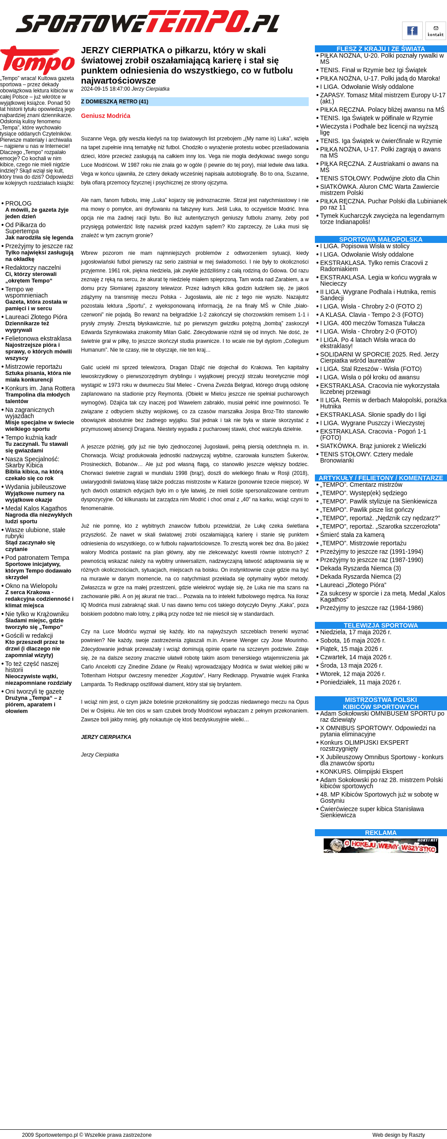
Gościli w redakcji (34, 645)
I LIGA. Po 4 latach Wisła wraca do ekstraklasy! (367, 342)
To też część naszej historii (38, 673)
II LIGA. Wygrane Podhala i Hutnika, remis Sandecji (378, 294)
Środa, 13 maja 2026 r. (351, 665)
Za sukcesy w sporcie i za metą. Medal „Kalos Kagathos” (382, 596)
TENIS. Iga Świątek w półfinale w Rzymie (376, 117)
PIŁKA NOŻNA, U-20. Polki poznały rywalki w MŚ (382, 58)
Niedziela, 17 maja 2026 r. (356, 632)
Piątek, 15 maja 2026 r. (351, 648)
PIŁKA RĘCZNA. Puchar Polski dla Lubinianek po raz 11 (383, 204)
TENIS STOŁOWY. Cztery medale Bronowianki (366, 457)
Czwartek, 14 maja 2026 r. (356, 657)
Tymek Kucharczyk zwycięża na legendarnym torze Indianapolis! (382, 218)
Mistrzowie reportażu (38, 373)
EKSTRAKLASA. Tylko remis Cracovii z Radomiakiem (374, 265)
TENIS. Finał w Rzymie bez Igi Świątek (373, 69)
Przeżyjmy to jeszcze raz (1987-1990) (371, 559)
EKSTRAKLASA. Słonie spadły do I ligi (373, 414)
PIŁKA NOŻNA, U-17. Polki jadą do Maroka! (380, 78)
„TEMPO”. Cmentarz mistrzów (361, 484)
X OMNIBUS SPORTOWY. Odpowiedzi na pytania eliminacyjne (378, 731)
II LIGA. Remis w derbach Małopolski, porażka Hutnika (383, 403)
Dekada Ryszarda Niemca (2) (360, 576)
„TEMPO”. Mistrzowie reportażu (363, 543)
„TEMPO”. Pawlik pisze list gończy (367, 509)
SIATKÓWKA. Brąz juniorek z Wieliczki (373, 445)
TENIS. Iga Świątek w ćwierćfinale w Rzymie (381, 140)
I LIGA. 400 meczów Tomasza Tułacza (372, 323)
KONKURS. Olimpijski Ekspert (361, 771)
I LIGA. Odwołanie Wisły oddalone (367, 86)
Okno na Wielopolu (39, 595)
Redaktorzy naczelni (33, 274)
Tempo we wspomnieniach (36, 299)
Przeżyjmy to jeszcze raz (39, 252)
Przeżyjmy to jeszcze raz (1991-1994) (371, 551)
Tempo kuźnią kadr (36, 444)
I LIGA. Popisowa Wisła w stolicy (365, 246)
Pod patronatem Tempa (38, 567)
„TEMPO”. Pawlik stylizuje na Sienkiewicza (378, 501)
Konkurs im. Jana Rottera (40, 394)
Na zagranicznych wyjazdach (39, 419)
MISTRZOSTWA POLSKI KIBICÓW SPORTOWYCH (381, 703)
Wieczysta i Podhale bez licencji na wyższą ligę (379, 129)
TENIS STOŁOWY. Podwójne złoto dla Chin (380, 178)
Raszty (417, 1135)
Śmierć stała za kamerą (352, 534)
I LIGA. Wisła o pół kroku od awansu (370, 377)
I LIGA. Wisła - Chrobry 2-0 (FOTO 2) (371, 306)
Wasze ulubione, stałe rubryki (35, 539)
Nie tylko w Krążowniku (37, 620)
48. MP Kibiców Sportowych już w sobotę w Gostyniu (379, 797)
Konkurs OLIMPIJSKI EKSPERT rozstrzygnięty (364, 745)
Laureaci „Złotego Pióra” (353, 584)
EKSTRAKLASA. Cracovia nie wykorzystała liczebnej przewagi (380, 388)
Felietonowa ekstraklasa (38, 348)
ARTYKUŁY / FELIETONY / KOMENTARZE (381, 477)
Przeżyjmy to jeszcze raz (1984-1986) (371, 607)
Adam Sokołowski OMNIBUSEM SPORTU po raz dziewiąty (382, 716)
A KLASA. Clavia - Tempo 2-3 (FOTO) (371, 314)
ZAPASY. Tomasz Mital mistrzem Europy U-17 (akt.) (383, 98)
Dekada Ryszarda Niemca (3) (360, 568)
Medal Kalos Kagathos (38, 515)
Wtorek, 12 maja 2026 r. (353, 673)
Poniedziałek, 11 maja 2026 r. (360, 682)
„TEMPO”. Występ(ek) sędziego (363, 492)
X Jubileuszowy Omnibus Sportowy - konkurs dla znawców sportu (381, 760)
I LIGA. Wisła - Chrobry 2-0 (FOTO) (368, 331)
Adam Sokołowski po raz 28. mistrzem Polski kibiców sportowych (381, 783)
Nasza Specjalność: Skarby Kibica (34, 468)
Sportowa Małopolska (380, 239)
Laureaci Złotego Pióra (36, 323)
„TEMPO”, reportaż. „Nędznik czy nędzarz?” (380, 518)
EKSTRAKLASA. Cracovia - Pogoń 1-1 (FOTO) (373, 434)
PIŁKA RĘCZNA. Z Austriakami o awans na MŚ (379, 166)
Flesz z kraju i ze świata (381, 48)
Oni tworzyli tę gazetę (34, 701)
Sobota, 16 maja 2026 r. (353, 640)
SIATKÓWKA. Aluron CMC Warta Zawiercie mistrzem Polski (379, 189)
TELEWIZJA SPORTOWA (381, 625)
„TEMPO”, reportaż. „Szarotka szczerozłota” (380, 526)
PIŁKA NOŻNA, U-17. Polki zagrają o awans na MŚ (380, 152)
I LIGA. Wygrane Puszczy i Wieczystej (372, 422)
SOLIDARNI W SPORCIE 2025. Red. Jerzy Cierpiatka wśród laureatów (379, 357)
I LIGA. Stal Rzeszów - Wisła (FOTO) (371, 368)
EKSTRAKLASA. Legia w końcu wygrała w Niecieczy (378, 280)
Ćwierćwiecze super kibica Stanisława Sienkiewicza (372, 812)
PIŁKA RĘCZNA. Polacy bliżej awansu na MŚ (382, 109)
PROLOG (37, 210)
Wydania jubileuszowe (35, 493)
